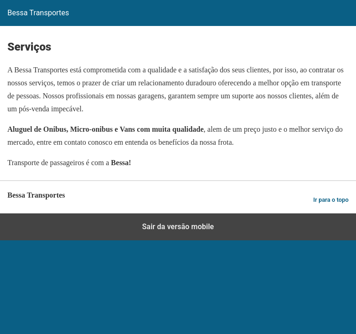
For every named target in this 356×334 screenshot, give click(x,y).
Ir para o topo (331, 199)
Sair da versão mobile (178, 226)
